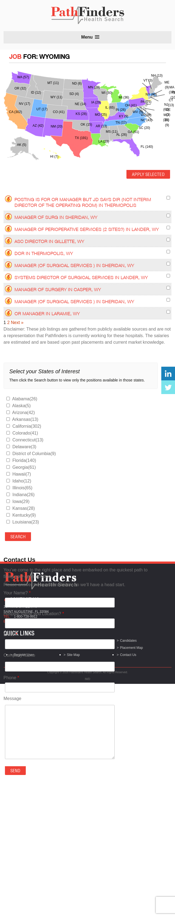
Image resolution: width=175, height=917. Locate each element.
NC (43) (146, 120)
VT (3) (148, 80)
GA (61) (133, 132)
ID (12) (36, 92)
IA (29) (96, 102)
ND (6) (77, 83)
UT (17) (41, 109)
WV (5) (138, 112)
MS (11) (112, 132)
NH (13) (157, 75)
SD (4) (74, 94)
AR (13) (101, 126)
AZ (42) (38, 126)
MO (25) (101, 115)
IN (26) (121, 110)
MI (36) (124, 97)
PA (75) (146, 102)
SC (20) (144, 128)
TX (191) (81, 138)
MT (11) (53, 83)
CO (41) (59, 112)
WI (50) (106, 93)
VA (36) (146, 115)
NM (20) (57, 126)
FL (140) (147, 147)
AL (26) (121, 135)
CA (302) (15, 112)
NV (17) (24, 104)
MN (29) (94, 87)
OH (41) (131, 105)
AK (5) (21, 145)
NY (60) (151, 94)
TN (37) (121, 123)
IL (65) (110, 107)
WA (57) (23, 77)
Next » (17, 322)
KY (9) (123, 116)
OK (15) (86, 124)
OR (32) (20, 88)
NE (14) (80, 104)
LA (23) (103, 141)
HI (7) (54, 156)
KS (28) (81, 114)
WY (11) (56, 97)
